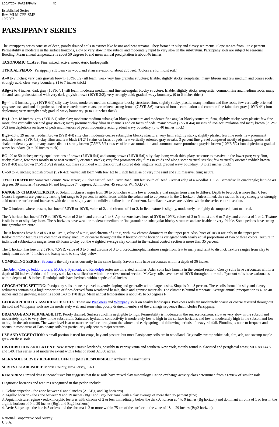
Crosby (23, 270)
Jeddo (35, 270)
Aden (12, 270)
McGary (60, 270)
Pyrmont (74, 270)
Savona (47, 262)
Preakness (99, 303)
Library (46, 270)
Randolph (96, 270)
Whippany (121, 303)
